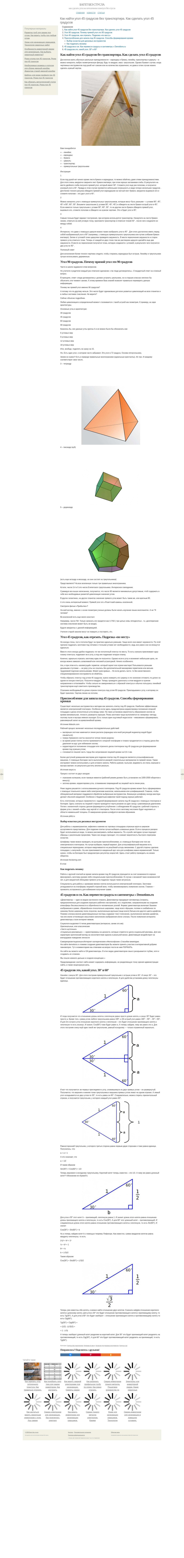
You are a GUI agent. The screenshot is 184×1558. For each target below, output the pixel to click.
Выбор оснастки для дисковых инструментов (86, 41)
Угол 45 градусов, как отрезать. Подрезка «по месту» (87, 35)
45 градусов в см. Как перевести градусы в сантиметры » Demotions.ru (95, 47)
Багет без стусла (92, 4)
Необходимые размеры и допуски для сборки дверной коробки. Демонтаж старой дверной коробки (40, 68)
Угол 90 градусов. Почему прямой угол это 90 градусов (88, 32)
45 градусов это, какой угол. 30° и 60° (80, 49)
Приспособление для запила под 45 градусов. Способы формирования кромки (98, 38)
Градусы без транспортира (75, 1345)
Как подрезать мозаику (76, 44)
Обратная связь (115, 1432)
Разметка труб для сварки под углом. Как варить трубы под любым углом (40, 35)
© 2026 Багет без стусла (31, 1432)
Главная (80, 12)
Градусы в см (123, 1345)
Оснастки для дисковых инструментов (107, 1345)
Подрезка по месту (89, 1345)
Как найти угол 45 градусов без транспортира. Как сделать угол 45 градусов (97, 30)
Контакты (70, 1432)
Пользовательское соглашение (82, 1432)
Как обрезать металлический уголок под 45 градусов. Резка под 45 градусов (40, 85)
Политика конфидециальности (76, 1435)
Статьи (101, 12)
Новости (91, 12)
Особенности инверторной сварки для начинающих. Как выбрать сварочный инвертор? (39, 52)
